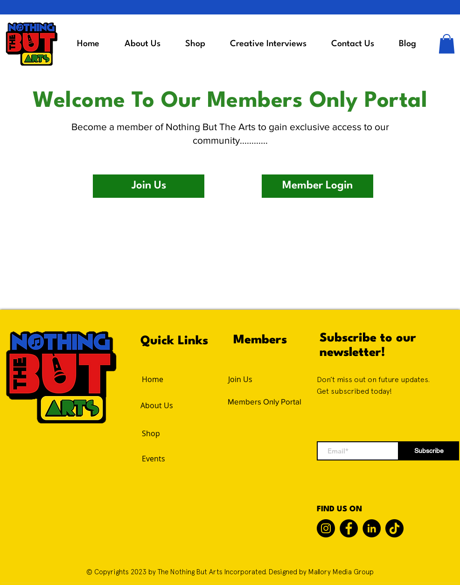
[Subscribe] (429, 450)
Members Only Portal (264, 401)
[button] (447, 44)
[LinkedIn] (371, 528)
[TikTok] (394, 528)
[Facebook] (349, 528)
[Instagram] (326, 528)
